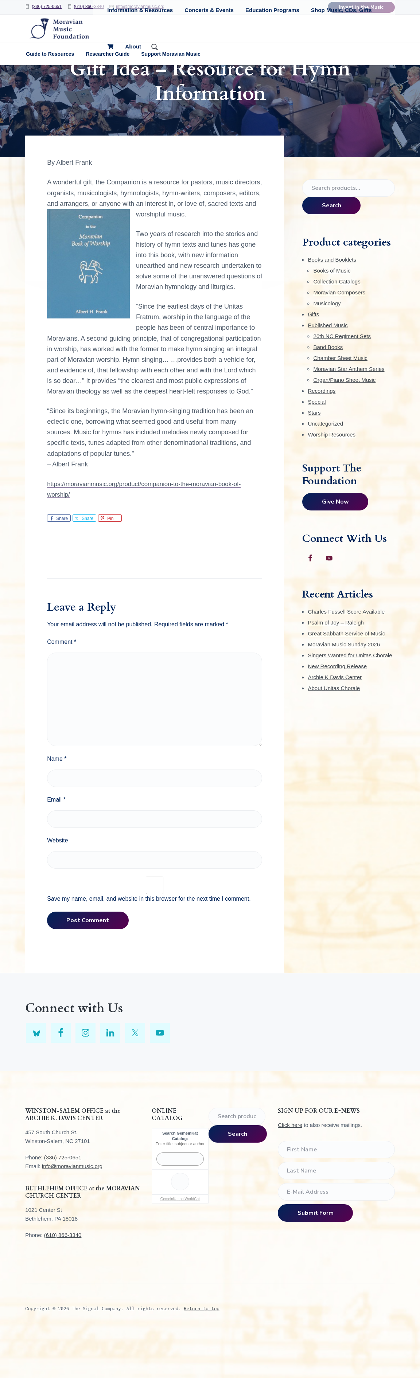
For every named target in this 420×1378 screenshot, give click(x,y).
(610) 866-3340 (89, 6)
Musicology (327, 348)
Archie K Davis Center (335, 722)
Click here (290, 1170)
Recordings (321, 436)
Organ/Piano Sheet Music (344, 425)
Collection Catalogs (336, 327)
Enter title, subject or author (180, 1189)
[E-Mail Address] (336, 1237)
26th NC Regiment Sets (342, 381)
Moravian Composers (339, 337)
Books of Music (331, 316)
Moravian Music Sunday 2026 (344, 689)
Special (317, 447)
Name (56, 804)
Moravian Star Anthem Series (348, 414)
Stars (314, 458)
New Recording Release (337, 711)
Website (57, 885)
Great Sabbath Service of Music (346, 679)
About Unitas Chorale (334, 733)
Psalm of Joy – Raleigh (335, 668)
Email (56, 845)
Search (331, 251)
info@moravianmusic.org (72, 1211)
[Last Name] (336, 1216)
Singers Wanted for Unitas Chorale (350, 700)
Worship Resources (331, 480)
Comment (61, 687)
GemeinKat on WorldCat (180, 1244)
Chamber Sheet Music (340, 403)
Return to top (201, 1354)
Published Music (327, 370)
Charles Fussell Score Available (346, 657)
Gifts (313, 359)
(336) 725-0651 (47, 6)
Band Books (328, 392)
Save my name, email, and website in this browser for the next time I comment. (148, 944)
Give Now (335, 547)
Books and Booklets (332, 305)
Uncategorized (325, 469)
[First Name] (336, 1194)
